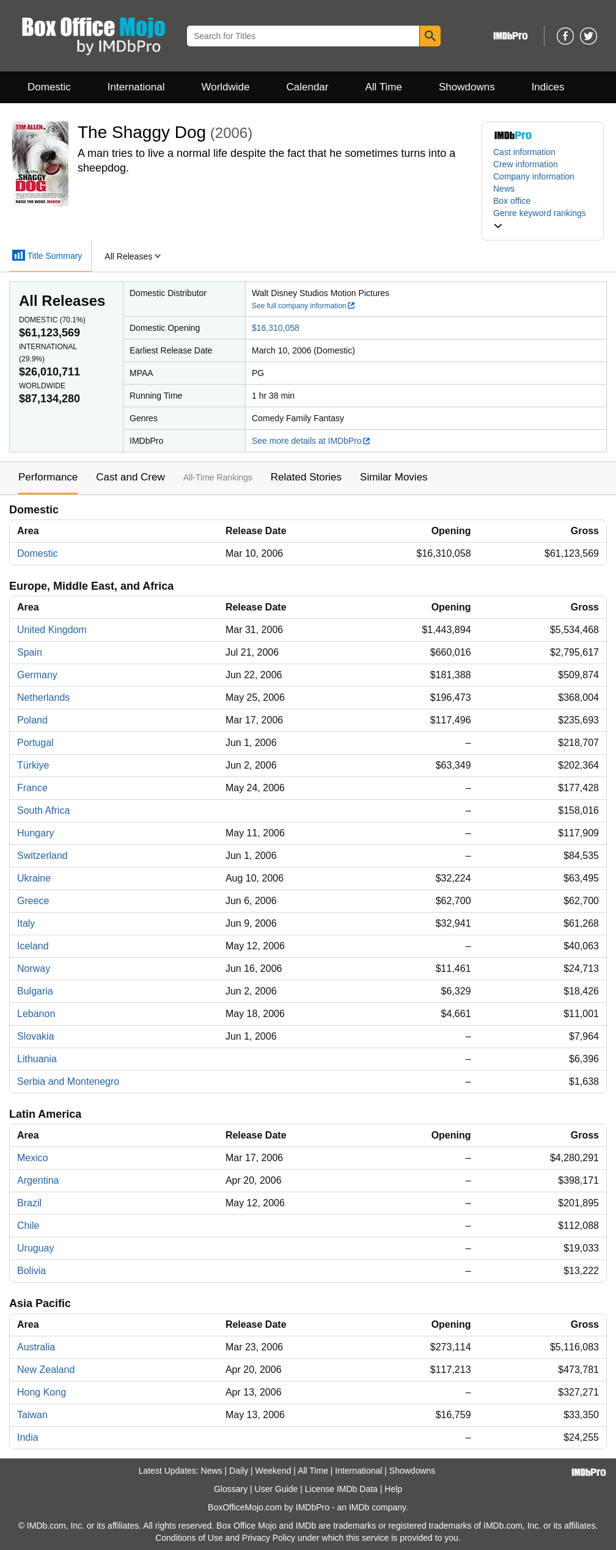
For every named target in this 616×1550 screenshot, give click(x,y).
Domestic (49, 87)
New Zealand (46, 1369)
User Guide (276, 1489)
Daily (238, 1471)
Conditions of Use (189, 1538)
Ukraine (34, 878)
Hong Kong (41, 1392)
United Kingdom (52, 630)
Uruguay (35, 1248)
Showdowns (467, 87)
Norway (33, 968)
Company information (533, 176)
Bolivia (31, 1271)
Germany (37, 675)
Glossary (231, 1489)
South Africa (43, 810)
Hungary (35, 833)
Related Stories (306, 477)
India (27, 1437)
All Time (383, 87)
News (504, 189)
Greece (33, 901)
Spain (29, 652)
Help (393, 1489)
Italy (26, 923)
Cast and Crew (130, 477)
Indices (548, 87)
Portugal (35, 742)
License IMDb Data (341, 1489)
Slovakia (35, 1036)
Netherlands (43, 697)
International (136, 87)
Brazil (29, 1203)
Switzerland (42, 855)
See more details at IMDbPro (311, 441)
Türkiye (33, 765)
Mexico (32, 1158)
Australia (36, 1347)
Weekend (273, 1471)
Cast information (524, 152)
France (32, 788)
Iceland (33, 946)
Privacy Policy (268, 1538)
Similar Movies (394, 477)
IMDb (359, 1507)
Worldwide (225, 87)
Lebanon (36, 1014)
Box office (511, 201)
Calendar (308, 87)
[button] (542, 219)
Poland (32, 720)
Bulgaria (35, 991)
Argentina (38, 1180)
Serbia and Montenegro (68, 1081)
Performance (48, 477)
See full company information (304, 306)
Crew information (525, 164)
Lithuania (37, 1059)
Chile (28, 1225)
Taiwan (32, 1415)
